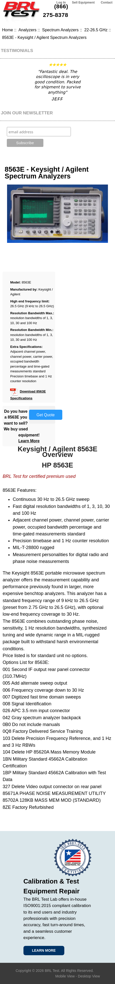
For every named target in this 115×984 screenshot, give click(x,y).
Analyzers (27, 30)
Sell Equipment (83, 2)
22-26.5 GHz (95, 30)
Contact (106, 2)
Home (7, 30)
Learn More (29, 441)
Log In (61, 2)
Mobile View (65, 976)
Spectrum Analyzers (60, 30)
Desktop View (89, 976)
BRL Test (52, 971)
